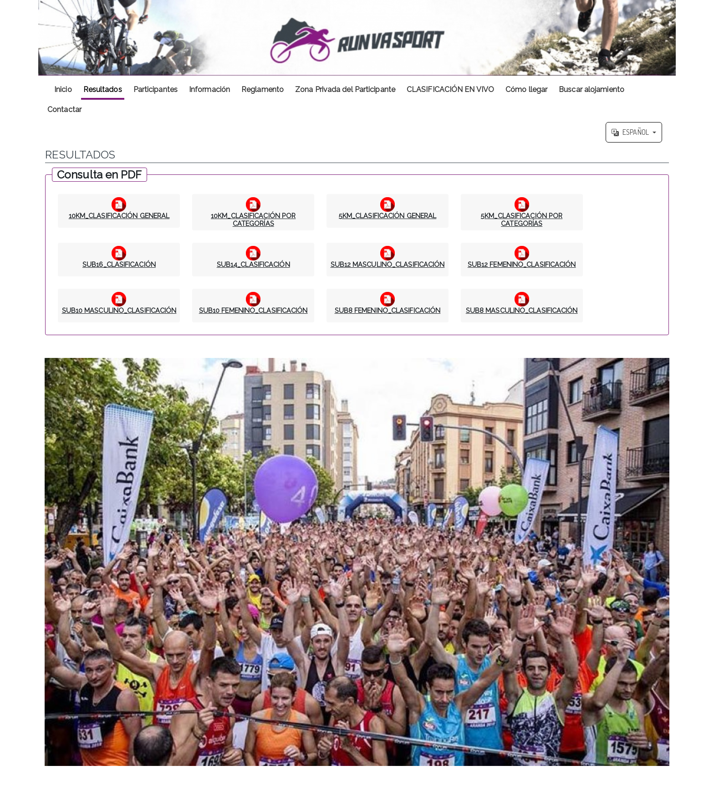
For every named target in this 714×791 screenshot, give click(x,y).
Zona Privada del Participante (345, 89)
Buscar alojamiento (591, 89)
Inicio (63, 89)
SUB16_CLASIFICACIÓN (119, 264)
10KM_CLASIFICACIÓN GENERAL (119, 215)
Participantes (155, 89)
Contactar (64, 109)
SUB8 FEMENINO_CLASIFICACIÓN (388, 310)
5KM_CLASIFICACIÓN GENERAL (388, 215)
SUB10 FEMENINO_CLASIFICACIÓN (253, 310)
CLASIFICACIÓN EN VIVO (450, 89)
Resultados (102, 89)
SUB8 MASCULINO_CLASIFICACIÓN (522, 310)
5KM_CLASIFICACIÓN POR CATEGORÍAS (521, 219)
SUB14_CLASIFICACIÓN (253, 264)
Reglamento (262, 89)
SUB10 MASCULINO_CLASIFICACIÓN (119, 310)
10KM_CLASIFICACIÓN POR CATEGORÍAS (253, 219)
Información (209, 89)
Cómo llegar (526, 89)
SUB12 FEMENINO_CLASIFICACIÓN (522, 264)
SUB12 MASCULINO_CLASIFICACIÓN (388, 264)
